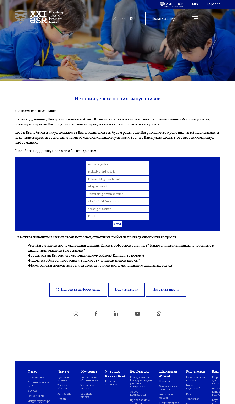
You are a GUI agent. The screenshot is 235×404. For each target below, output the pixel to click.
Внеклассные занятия (168, 388)
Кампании (64, 393)
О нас (32, 371)
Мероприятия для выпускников (221, 380)
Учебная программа (115, 373)
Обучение (88, 371)
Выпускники (223, 371)
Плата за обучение (63, 387)
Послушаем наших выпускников (221, 391)
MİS (188, 393)
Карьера (213, 4)
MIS (195, 4)
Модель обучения (111, 383)
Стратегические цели (39, 384)
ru (132, 19)
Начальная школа (87, 387)
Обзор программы (138, 393)
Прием (63, 371)
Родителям (196, 371)
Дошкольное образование (89, 379)
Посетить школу (166, 289)
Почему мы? (36, 377)
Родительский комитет (195, 379)
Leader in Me (36, 395)
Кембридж (139, 371)
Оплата (62, 398)
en (123, 19)
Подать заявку (163, 19)
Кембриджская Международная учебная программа (141, 382)
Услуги (32, 390)
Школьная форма (166, 396)
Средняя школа (86, 395)
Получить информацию (78, 289)
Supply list (192, 398)
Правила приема (63, 379)
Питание (165, 381)
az (115, 19)
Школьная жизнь (168, 373)
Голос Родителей (193, 387)
